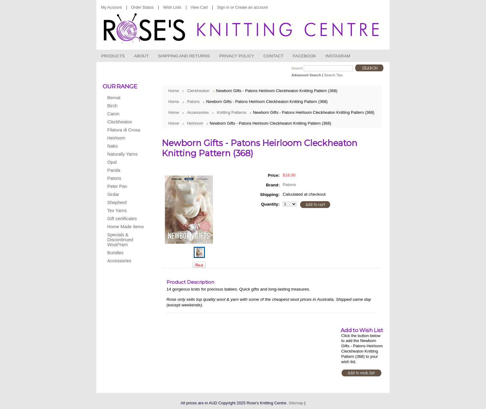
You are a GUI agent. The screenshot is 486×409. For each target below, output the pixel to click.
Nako (125, 146)
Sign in (223, 7)
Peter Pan (125, 186)
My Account (111, 7)
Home (173, 90)
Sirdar (125, 195)
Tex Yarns (125, 211)
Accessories (125, 261)
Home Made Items (125, 226)
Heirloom (125, 138)
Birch (125, 106)
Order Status (142, 7)
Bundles (115, 252)
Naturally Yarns (125, 154)
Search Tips (333, 75)
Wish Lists (172, 7)
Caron (125, 114)
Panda (125, 170)
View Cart (199, 7)
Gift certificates (122, 218)
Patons (125, 178)
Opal (125, 162)
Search (297, 68)
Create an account (251, 7)
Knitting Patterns (231, 112)
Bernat (125, 98)
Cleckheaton (125, 122)
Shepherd (125, 203)
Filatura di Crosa (125, 130)
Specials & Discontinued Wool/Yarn (120, 239)
